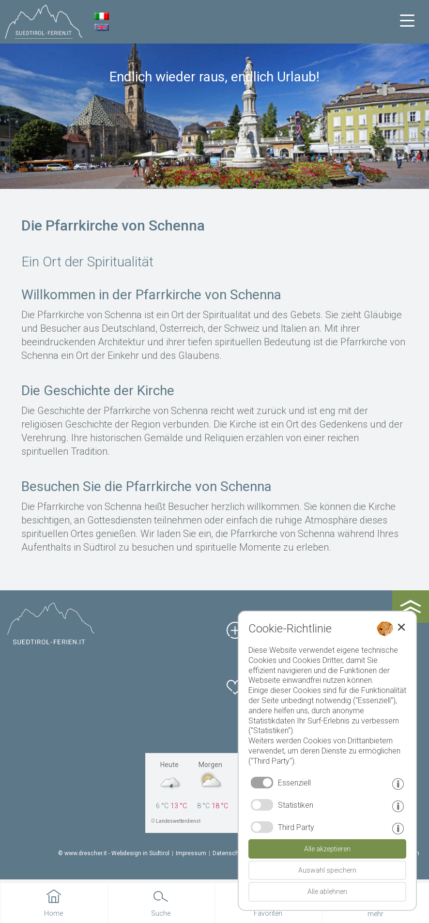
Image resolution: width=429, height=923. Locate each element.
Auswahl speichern (327, 870)
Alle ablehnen (327, 891)
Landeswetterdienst (178, 821)
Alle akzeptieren (327, 849)
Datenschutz (230, 853)
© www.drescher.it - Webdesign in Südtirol (113, 853)
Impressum (191, 853)
